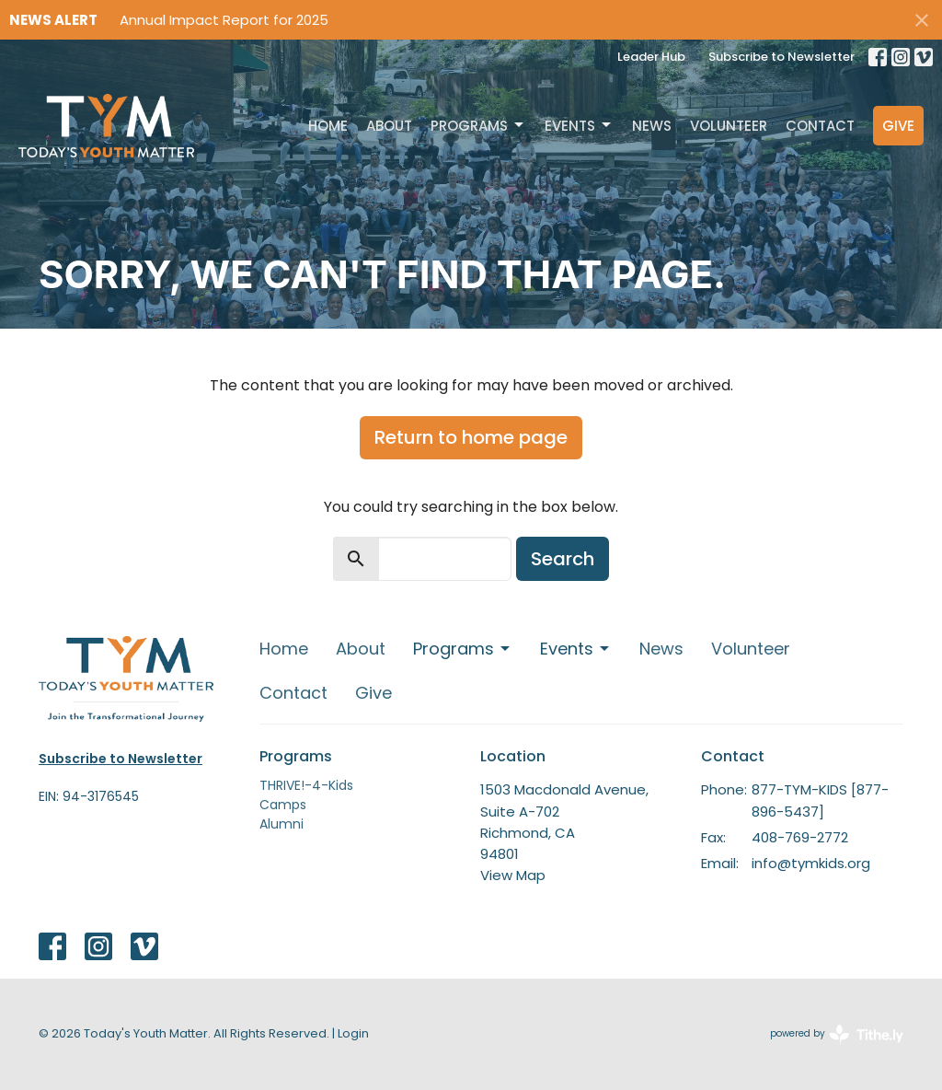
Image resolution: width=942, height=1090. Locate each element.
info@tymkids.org (811, 863)
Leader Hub (651, 56)
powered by (836, 1034)
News (652, 125)
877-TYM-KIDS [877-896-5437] (820, 800)
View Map (513, 875)
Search (562, 559)
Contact (820, 125)
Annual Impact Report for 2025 (224, 19)
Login (353, 1033)
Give (898, 125)
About (389, 125)
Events (579, 125)
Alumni (281, 824)
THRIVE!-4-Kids (306, 785)
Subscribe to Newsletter (781, 56)
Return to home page (471, 437)
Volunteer (728, 125)
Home (328, 125)
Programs (478, 125)
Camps (282, 804)
